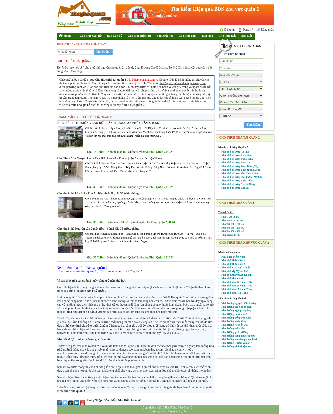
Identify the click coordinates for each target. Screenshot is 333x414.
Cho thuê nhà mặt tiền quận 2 (77, 271)
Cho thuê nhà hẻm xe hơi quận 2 (121, 271)
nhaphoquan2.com (68, 353)
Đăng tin (229, 29)
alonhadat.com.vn (175, 349)
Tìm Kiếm (103, 51)
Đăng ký (248, 29)
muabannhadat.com (151, 349)
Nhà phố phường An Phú (235, 151)
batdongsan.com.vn (127, 349)
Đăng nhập (267, 29)
